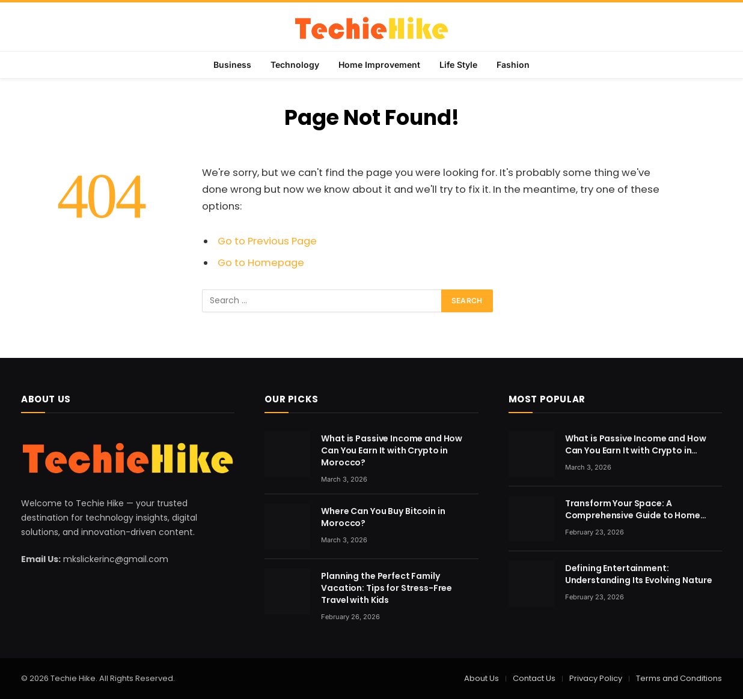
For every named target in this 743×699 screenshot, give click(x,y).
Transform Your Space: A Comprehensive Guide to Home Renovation (632, 509)
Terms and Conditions (679, 678)
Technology (295, 64)
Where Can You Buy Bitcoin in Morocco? (383, 517)
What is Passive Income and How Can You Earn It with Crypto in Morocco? (391, 450)
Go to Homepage (261, 263)
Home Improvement (379, 64)
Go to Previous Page (267, 241)
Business (232, 64)
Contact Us (534, 678)
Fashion (513, 64)
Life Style (458, 64)
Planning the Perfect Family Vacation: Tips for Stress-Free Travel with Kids (386, 588)
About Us (481, 678)
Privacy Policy (595, 678)
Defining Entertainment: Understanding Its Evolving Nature (638, 574)
